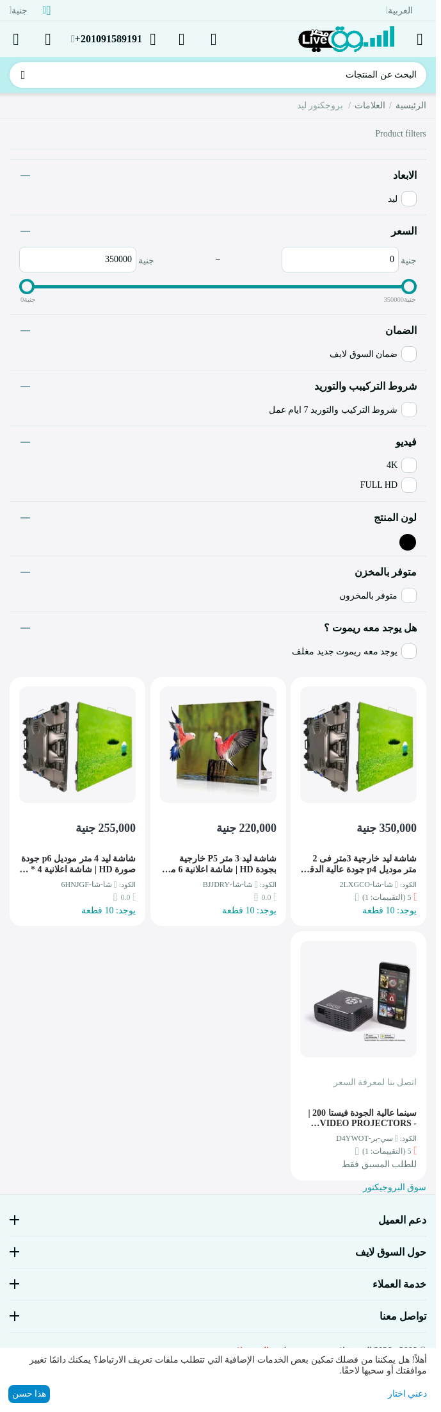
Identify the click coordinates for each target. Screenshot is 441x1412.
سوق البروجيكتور (395, 1187)
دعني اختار (408, 1394)
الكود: (408, 884)
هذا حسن (29, 1394)
